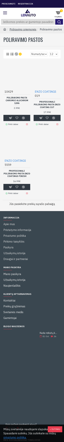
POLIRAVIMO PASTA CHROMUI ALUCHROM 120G (17, 100)
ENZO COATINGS (45, 91)
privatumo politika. (14, 437)
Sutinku (56, 429)
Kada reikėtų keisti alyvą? (49, 333)
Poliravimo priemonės (23, 29)
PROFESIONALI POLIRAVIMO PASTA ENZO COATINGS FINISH (17, 173)
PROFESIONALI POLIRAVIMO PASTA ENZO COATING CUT (47, 104)
